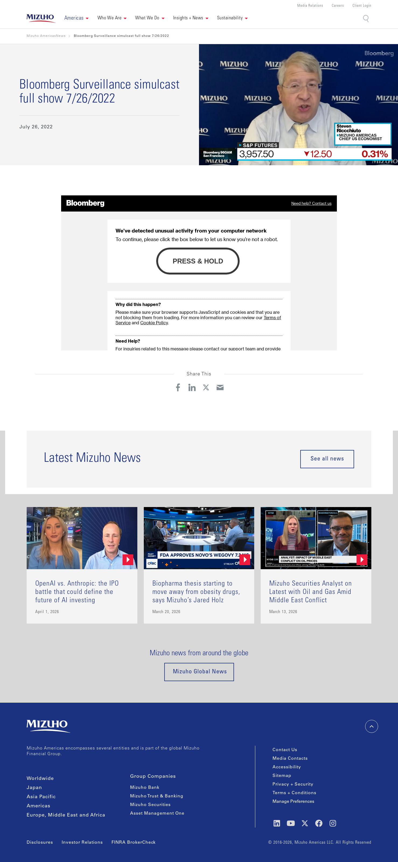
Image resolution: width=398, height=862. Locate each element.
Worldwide (40, 778)
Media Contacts (290, 759)
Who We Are (109, 18)
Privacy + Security (293, 784)
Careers (338, 6)
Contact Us (285, 750)
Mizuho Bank (144, 788)
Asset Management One (157, 813)
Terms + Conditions (294, 793)
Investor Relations (82, 842)
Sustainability (230, 18)
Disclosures (40, 842)
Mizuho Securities (150, 805)
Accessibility (287, 767)
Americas (38, 806)
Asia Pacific (41, 797)
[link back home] (41, 18)
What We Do (147, 18)
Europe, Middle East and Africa (66, 815)
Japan (34, 788)
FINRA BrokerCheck (133, 842)
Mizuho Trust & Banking (156, 796)
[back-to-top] (371, 726)
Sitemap (282, 776)
